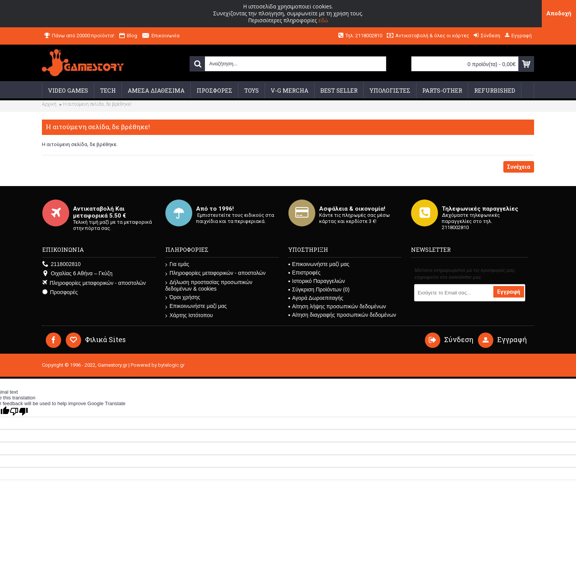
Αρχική (49, 104)
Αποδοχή (558, 13)
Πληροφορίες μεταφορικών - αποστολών (94, 283)
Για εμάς (177, 264)
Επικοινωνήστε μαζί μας (196, 306)
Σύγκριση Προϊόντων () (319, 289)
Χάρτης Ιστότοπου (189, 315)
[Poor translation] (19, 411)
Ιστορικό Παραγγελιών (316, 281)
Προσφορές (60, 292)
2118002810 (61, 264)
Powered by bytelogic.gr (158, 365)
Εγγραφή (508, 292)
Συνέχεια (518, 167)
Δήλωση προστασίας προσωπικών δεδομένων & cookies (208, 285)
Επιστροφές (304, 272)
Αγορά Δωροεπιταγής (315, 298)
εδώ (323, 20)
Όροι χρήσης (182, 297)
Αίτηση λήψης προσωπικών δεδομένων (337, 306)
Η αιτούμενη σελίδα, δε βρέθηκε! (97, 104)
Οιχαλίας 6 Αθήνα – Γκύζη (77, 273)
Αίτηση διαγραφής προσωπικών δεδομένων (342, 315)
